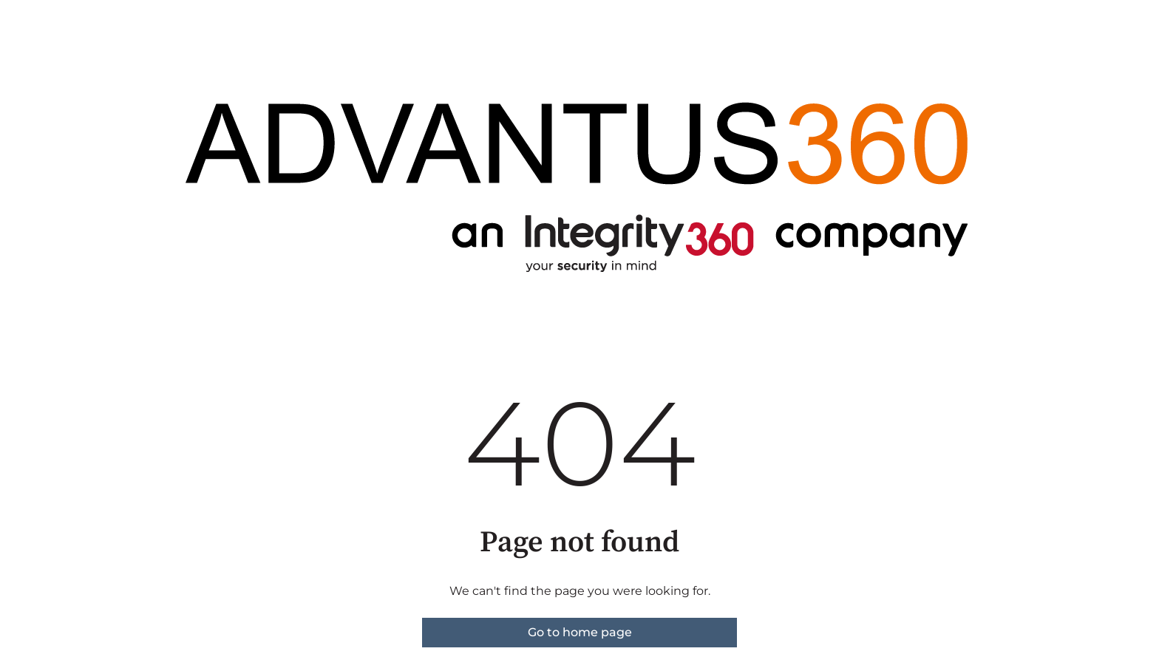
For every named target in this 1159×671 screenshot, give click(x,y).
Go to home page (580, 632)
